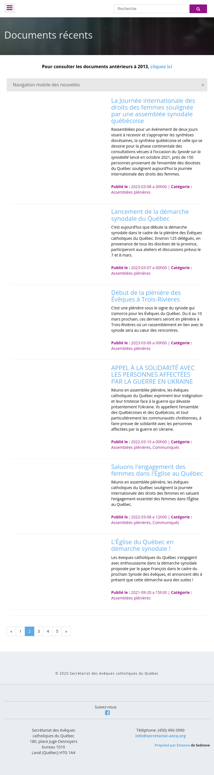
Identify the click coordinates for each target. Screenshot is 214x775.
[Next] (66, 631)
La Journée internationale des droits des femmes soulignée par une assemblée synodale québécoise (153, 110)
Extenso (183, 745)
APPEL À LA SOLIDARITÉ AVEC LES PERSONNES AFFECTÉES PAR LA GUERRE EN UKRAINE (153, 374)
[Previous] (11, 631)
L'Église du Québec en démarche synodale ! (142, 545)
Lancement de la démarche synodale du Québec (150, 214)
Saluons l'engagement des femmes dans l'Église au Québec (157, 469)
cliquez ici (161, 66)
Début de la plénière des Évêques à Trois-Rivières (146, 295)
